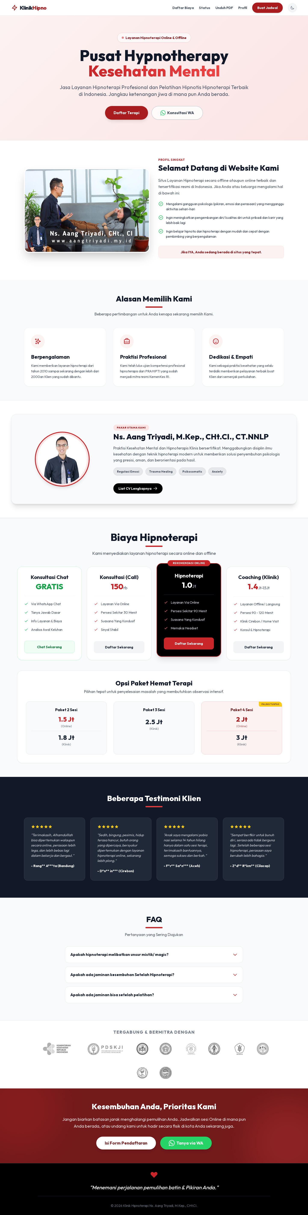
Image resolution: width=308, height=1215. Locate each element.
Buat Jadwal (267, 8)
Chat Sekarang (49, 647)
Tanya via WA (186, 1143)
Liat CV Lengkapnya (137, 488)
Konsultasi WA (177, 112)
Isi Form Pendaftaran (126, 1143)
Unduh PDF (224, 8)
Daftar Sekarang (119, 647)
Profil (242, 8)
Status (204, 8)
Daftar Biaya (183, 8)
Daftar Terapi (126, 112)
